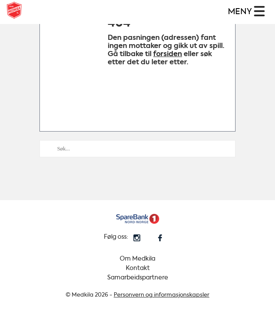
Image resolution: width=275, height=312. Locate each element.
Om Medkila (137, 259)
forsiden (167, 54)
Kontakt (138, 268)
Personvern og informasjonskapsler (161, 294)
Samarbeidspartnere (137, 277)
